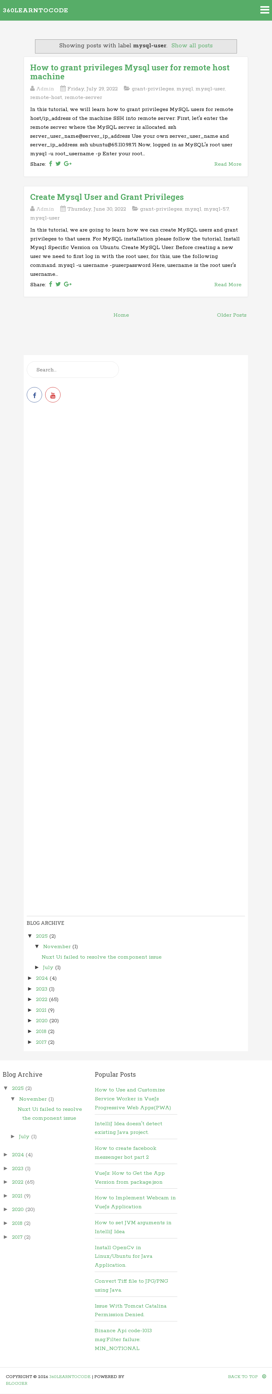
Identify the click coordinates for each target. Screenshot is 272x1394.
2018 (42, 1031)
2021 (42, 1010)
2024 (42, 978)
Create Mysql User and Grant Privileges (107, 197)
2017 (42, 1042)
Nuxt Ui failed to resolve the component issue (101, 957)
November (57, 946)
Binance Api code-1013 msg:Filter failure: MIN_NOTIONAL (123, 1339)
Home (121, 315)
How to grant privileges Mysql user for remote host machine (130, 71)
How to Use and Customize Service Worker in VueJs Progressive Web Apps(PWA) (133, 1099)
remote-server (83, 97)
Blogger (16, 1383)
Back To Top (247, 1377)
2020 (42, 1020)
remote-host (46, 97)
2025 (42, 936)
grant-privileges (153, 88)
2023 (42, 989)
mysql (184, 88)
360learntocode (35, 10)
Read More (228, 164)
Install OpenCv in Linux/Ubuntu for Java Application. (123, 1256)
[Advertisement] (136, 461)
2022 (42, 999)
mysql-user (210, 88)
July (49, 967)
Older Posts (231, 315)
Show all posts (192, 46)
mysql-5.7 (216, 209)
